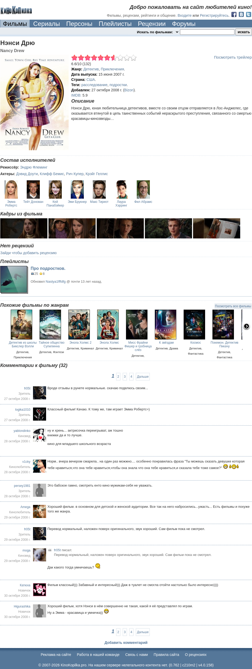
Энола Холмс (109, 342)
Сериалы (46, 23)
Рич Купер (75, 174)
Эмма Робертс (11, 203)
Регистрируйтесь (214, 15)
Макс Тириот (99, 202)
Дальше (143, 376)
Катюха (25, 585)
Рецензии (152, 23)
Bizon (129, 90)
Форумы (183, 23)
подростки (118, 85)
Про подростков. (48, 268)
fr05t (27, 388)
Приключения (112, 69)
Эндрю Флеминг (34, 167)
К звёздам (166, 342)
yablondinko (22, 431)
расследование (94, 85)
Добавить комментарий (126, 642)
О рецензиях (196, 655)
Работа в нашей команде (98, 655)
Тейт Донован (33, 202)
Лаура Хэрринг (121, 203)
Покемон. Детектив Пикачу (224, 344)
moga (26, 550)
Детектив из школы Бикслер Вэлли (23, 344)
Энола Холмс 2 (80, 342)
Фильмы (15, 23)
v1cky (26, 462)
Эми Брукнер (77, 202)
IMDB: (76, 95)
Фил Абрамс (143, 202)
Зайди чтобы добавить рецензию (28, 253)
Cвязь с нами (136, 655)
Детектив (91, 69)
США (90, 79)
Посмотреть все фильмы (233, 306)
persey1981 (22, 486)
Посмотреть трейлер (233, 57)
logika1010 (22, 409)
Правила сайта (166, 655)
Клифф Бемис (52, 174)
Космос (195, 342)
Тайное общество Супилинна (51, 344)
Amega (25, 507)
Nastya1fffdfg (55, 281)
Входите (185, 15)
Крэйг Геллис (97, 174)
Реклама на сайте (56, 655)
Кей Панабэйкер (55, 203)
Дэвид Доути (27, 174)
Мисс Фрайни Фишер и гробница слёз (138, 346)
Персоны (79, 23)
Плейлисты (115, 23)
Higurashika (22, 606)
